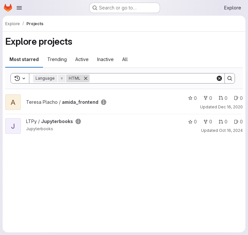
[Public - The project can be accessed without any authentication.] (103, 102)
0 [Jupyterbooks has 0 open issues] (238, 121)
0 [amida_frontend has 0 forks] (207, 98)
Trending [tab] (57, 59)
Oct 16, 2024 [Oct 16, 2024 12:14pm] (231, 130)
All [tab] (125, 59)
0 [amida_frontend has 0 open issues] (238, 98)
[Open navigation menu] (19, 8)
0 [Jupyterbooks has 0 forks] (207, 121)
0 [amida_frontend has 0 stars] (192, 98)
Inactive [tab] (105, 59)
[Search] (152, 78)
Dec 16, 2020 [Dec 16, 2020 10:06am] (230, 106)
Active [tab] (82, 59)
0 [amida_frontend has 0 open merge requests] (223, 98)
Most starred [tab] (24, 59)
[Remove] (86, 78)
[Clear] (219, 78)
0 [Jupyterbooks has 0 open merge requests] (223, 121)
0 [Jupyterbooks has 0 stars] (192, 121)
